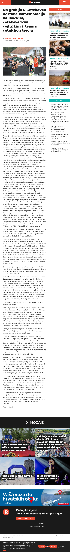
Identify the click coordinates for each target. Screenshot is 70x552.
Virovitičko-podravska (14, 39)
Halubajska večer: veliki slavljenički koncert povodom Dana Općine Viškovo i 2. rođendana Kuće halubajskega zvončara (51, 443)
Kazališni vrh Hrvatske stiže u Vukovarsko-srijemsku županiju (15, 448)
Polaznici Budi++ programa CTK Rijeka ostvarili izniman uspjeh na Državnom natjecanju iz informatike (60, 107)
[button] (2, 2)
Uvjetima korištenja (12, 546)
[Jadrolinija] (35, 506)
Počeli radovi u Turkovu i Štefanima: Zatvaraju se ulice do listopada (60, 143)
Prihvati (51, 545)
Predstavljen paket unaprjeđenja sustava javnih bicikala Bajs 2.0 (60, 150)
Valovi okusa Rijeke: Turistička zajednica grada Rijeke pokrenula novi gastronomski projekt (59, 129)
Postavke (61, 545)
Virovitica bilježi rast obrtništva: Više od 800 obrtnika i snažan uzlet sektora (59, 64)
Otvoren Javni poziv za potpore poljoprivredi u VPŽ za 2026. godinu (59, 92)
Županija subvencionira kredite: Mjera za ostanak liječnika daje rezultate (59, 35)
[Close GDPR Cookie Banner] (4, 550)
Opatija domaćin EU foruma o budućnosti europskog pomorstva (60, 136)
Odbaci (39, 545)
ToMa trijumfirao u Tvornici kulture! (48, 477)
